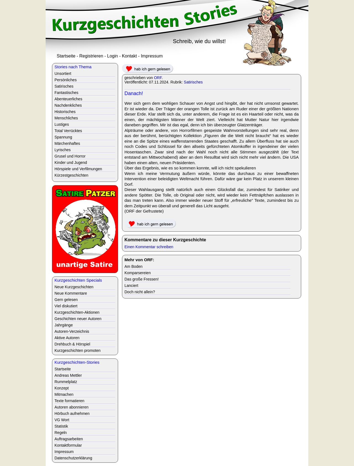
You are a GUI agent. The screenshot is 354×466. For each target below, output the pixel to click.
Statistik (61, 426)
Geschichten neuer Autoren (77, 318)
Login (112, 56)
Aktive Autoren (66, 338)
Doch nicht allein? (139, 292)
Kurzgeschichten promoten (77, 350)
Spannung (63, 137)
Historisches (65, 111)
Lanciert (131, 285)
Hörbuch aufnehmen (72, 413)
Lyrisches (62, 150)
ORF (158, 77)
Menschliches (66, 118)
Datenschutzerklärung (73, 458)
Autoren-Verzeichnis (71, 331)
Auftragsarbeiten (68, 439)
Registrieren (91, 56)
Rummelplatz (65, 381)
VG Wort (61, 420)
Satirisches (193, 82)
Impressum (152, 56)
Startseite (66, 56)
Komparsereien (137, 273)
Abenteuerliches (68, 99)
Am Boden (133, 266)
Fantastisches (66, 92)
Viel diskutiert (65, 306)
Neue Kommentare (70, 293)
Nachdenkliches (68, 105)
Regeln (60, 432)
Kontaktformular (68, 445)
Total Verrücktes (68, 131)
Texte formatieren (69, 401)
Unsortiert (62, 73)
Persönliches (65, 80)
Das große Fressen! (141, 279)
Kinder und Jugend (70, 162)
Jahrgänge (63, 325)
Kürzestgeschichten (71, 175)
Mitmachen (63, 394)
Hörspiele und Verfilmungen (78, 169)
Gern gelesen (66, 299)
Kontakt (129, 56)
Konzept (61, 388)
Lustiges (61, 124)
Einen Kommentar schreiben (148, 247)
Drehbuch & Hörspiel (72, 344)
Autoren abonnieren (71, 407)
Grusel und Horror (69, 156)
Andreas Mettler (68, 375)
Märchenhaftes (67, 143)
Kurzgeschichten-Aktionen (77, 312)
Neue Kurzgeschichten (73, 287)
